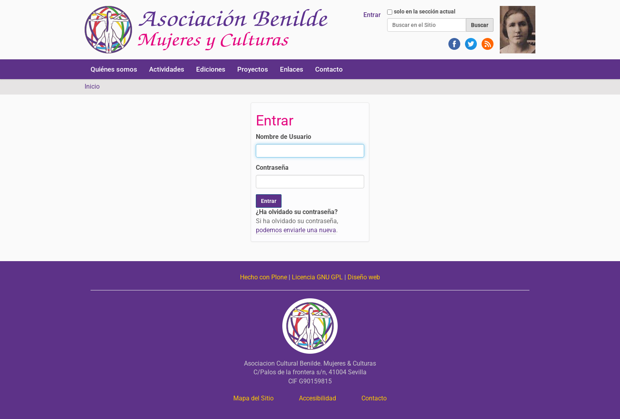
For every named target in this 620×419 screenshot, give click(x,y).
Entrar (372, 15)
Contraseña (272, 167)
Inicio (92, 86)
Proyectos (252, 69)
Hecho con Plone (263, 277)
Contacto (329, 69)
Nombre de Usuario (283, 136)
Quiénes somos (114, 69)
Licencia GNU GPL (317, 277)
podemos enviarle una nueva (296, 230)
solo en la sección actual (425, 11)
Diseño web (364, 277)
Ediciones (210, 69)
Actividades (166, 69)
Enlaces (291, 69)
